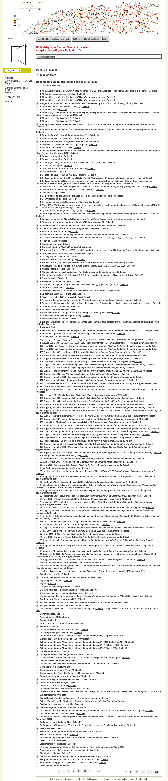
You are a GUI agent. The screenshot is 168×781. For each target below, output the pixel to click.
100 (149, 772)
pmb (145, 779)
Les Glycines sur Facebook (62, 779)
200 (156, 772)
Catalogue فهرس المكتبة (53, 38)
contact (8, 101)
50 (143, 772)
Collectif (153, 91)
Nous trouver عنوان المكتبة (90, 38)
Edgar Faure (63, 617)
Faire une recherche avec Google (127, 779)
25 (137, 772)
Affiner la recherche (51, 85)
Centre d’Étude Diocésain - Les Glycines (94, 779)
